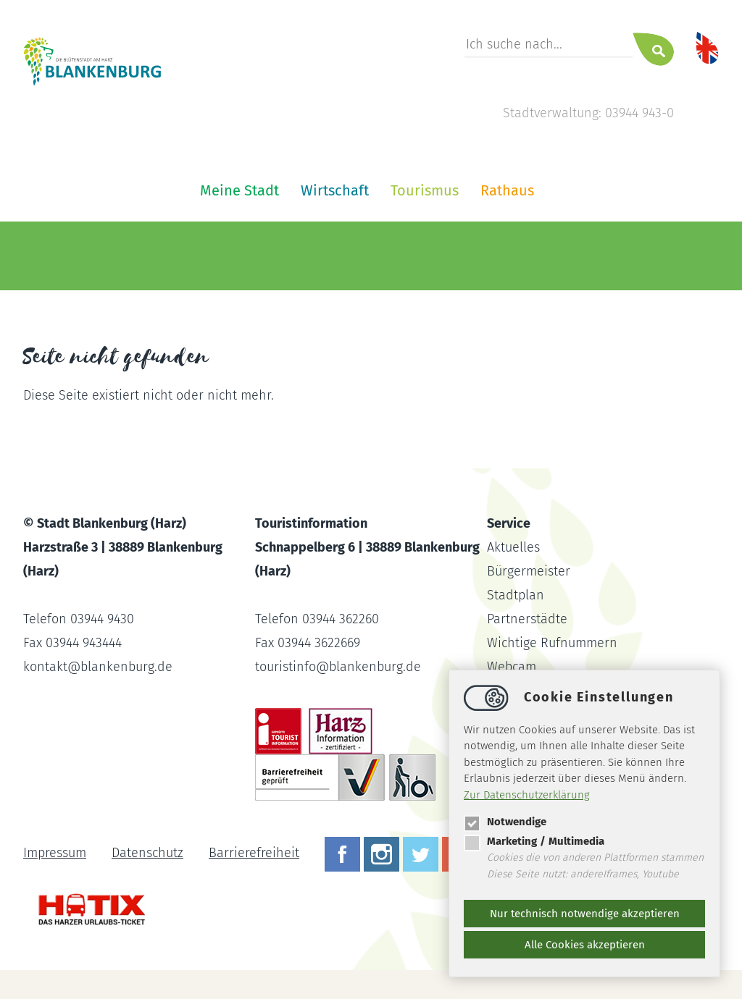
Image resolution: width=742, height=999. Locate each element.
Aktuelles (513, 547)
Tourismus (425, 190)
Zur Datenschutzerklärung (527, 794)
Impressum (54, 853)
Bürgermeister (528, 571)
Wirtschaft (335, 190)
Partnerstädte (527, 619)
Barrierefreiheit (254, 853)
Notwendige (505, 821)
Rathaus (507, 190)
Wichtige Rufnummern (552, 643)
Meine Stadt (239, 190)
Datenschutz (147, 853)
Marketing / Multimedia (534, 841)
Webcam (511, 667)
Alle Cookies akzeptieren (585, 944)
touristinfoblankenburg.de (338, 667)
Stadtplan (515, 595)
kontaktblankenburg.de (97, 667)
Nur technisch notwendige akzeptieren (585, 913)
